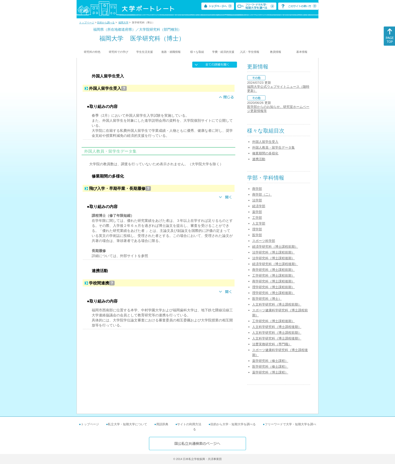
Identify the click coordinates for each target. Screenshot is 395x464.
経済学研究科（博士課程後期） (275, 264)
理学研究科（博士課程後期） (273, 293)
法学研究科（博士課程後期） (273, 258)
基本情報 (301, 51)
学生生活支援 (144, 51)
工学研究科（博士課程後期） (273, 321)
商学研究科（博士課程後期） (273, 281)
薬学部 (257, 212)
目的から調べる (106, 22)
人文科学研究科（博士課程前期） (276, 304)
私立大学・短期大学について (127, 424)
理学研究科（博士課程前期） (273, 287)
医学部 (257, 235)
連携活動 (258, 159)
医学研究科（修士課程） (270, 366)
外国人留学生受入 (265, 142)
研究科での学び (118, 51)
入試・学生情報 (249, 51)
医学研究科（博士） (267, 299)
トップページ (86, 22)
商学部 (257, 189)
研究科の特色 (92, 51)
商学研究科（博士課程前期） (273, 270)
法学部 (257, 200)
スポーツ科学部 (263, 241)
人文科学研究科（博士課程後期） (276, 327)
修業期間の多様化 (265, 153)
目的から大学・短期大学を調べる (233, 424)
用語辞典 (162, 424)
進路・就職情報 (171, 51)
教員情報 (275, 51)
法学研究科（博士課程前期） (273, 252)
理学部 (257, 229)
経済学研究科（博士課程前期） (275, 246)
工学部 (257, 218)
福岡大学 (123, 22)
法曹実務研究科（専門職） (271, 344)
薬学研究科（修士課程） (270, 361)
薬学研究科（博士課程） (270, 372)
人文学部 (258, 223)
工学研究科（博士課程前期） (273, 275)
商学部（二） (262, 194)
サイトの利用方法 (189, 424)
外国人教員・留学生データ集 (273, 147)
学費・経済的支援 (223, 51)
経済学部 (258, 206)
